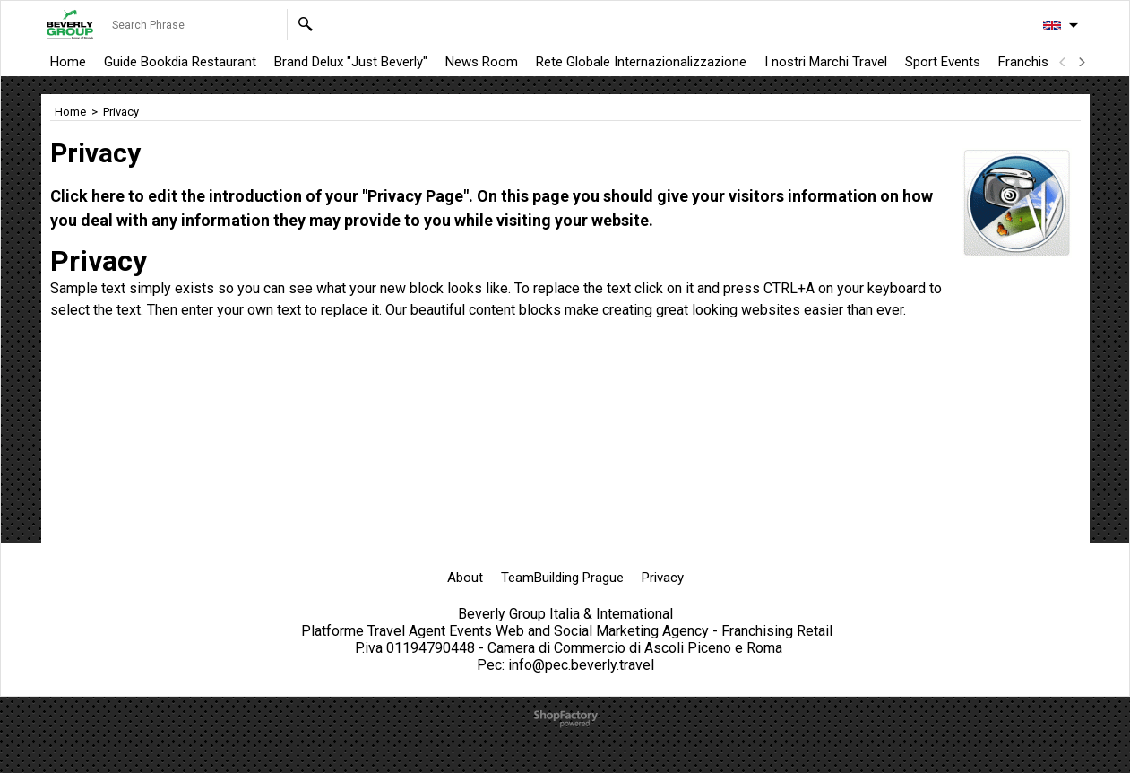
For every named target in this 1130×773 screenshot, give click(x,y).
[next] (1082, 62)
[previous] (1064, 62)
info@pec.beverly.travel (581, 664)
